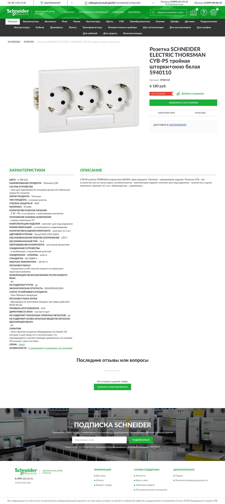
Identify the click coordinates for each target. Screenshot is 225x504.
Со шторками (65, 348)
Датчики (190, 21)
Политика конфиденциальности (191, 480)
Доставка (101, 476)
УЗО (121, 21)
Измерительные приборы (122, 27)
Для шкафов (204, 27)
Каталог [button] (69, 12)
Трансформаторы (92, 27)
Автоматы (50, 21)
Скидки (179, 476)
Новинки (118, 12)
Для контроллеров (180, 27)
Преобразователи (140, 21)
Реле (64, 21)
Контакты (134, 12)
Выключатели (31, 21)
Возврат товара (104, 485)
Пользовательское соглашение (151, 490)
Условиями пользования (138, 447)
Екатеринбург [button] (178, 125)
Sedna (22, 345)
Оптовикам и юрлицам (93, 12)
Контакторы (93, 21)
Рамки (76, 21)
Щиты (109, 21)
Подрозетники (208, 21)
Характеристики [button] (166, 113)
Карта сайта (142, 480)
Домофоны (56, 27)
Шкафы (174, 21)
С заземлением (36, 348)
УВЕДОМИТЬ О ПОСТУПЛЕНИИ (183, 103)
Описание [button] (200, 113)
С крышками (51, 348)
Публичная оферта (145, 485)
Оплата (100, 480)
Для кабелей (90, 33)
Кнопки (160, 21)
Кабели (40, 27)
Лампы (73, 27)
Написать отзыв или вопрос (112, 387)
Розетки (12, 21)
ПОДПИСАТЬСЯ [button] (140, 440)
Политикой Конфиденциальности (111, 447)
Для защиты (110, 33)
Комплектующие (132, 33)
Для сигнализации (153, 27)
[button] (174, 4)
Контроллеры (22, 27)
